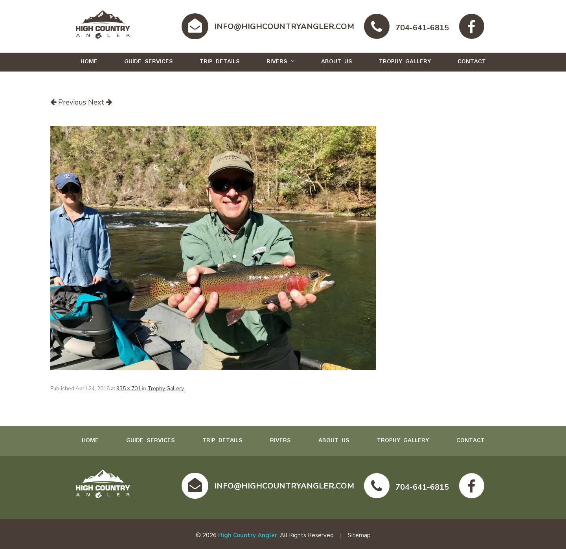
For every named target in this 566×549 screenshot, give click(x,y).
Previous (68, 102)
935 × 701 (128, 388)
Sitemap (359, 535)
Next (100, 102)
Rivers (276, 61)
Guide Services (148, 61)
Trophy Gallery (405, 61)
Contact (472, 61)
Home (89, 61)
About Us (336, 61)
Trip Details (220, 61)
